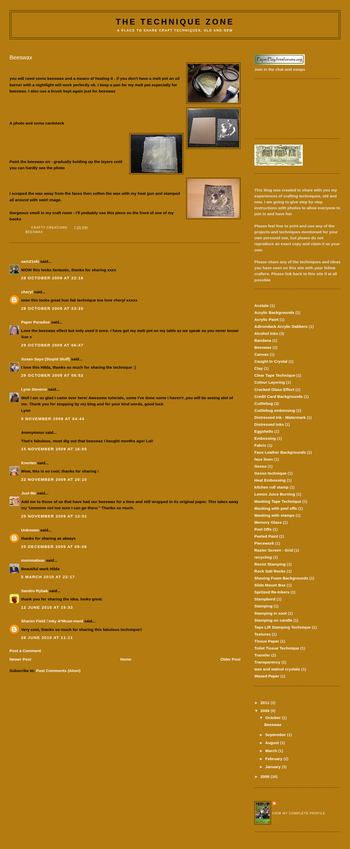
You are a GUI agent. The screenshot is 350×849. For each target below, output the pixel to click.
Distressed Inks (269, 424)
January (273, 767)
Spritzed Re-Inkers (272, 592)
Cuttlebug (263, 403)
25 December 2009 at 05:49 (54, 546)
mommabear (33, 560)
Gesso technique (270, 473)
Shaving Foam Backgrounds (281, 578)
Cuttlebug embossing (274, 410)
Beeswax (34, 232)
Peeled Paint (266, 536)
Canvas (261, 354)
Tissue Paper (266, 641)
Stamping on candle (273, 620)
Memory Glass (268, 522)
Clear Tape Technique (274, 375)
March (271, 750)
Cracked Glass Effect (274, 389)
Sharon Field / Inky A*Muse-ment (52, 621)
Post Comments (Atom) (58, 670)
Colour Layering (269, 382)
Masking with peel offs (275, 508)
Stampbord (265, 599)
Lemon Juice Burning (274, 494)
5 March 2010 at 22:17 (48, 577)
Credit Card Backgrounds (278, 396)
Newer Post (20, 659)
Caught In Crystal (270, 361)
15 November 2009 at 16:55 (54, 449)
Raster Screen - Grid (273, 550)
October (273, 717)
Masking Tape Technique (277, 501)
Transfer (262, 655)
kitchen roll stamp (271, 487)
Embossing (265, 438)
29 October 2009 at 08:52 (52, 375)
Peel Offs (263, 529)
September (276, 734)
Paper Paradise (35, 322)
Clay (258, 368)
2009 (265, 710)
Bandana (262, 340)
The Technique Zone (175, 21)
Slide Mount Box (270, 585)
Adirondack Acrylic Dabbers (281, 326)
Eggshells (263, 431)
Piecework (264, 543)
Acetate (261, 305)
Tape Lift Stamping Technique (282, 627)
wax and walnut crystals (277, 669)
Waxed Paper (266, 676)
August (272, 742)
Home (125, 659)
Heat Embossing (270, 480)
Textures (262, 634)
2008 (265, 776)
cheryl (27, 292)
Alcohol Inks (266, 333)
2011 (265, 702)
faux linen (263, 459)
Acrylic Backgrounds (274, 312)
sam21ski (30, 261)
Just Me (28, 493)
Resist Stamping (270, 564)
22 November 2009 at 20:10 (54, 479)
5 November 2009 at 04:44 (52, 418)
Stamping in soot (270, 613)
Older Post (230, 659)
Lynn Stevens (34, 389)
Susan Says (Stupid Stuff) (45, 359)
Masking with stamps (274, 515)
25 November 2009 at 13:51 (54, 516)
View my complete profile (298, 813)
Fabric (260, 445)
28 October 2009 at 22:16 (52, 278)
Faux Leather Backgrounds (280, 452)
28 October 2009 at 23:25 (52, 308)
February (274, 759)
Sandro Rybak (34, 591)
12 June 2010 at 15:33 (47, 607)
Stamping (263, 606)
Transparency (267, 662)
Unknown (30, 530)
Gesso (260, 466)
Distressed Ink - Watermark (280, 417)
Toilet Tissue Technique (276, 648)
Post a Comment (25, 651)
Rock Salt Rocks (270, 571)
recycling (263, 557)
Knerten (28, 463)
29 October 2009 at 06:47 (52, 345)
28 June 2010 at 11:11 (47, 637)
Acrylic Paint (266, 319)
